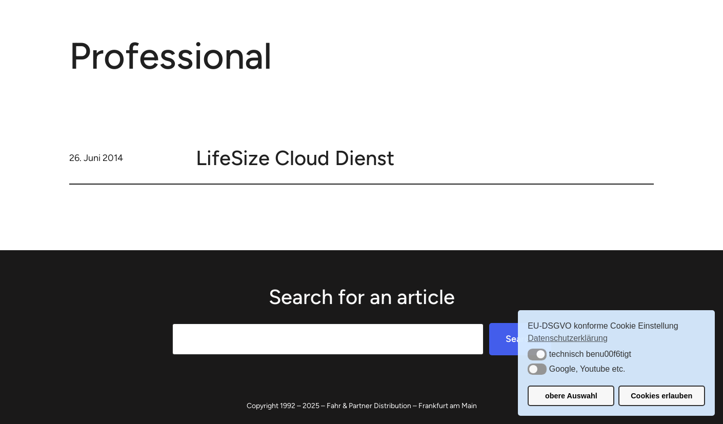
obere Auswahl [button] (571, 396)
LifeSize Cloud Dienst (295, 158)
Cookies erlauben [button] (661, 396)
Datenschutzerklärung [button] (568, 338)
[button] (537, 354)
